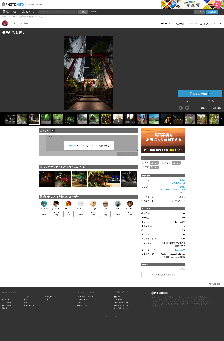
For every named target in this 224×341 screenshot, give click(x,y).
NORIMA (130, 205)
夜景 (147, 167)
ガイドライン (119, 299)
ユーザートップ (166, 23)
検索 (83, 12)
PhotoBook (44, 205)
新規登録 (72, 145)
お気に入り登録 (201, 93)
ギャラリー (27, 302)
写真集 (4, 308)
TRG (118, 205)
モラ (13, 17)
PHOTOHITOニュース (85, 297)
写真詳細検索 (28, 305)
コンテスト (27, 297)
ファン (216, 23)
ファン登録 (23, 23)
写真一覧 (22, 17)
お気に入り (205, 23)
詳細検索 (93, 11)
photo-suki (56, 205)
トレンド (5, 297)
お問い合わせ (82, 305)
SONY (182, 180)
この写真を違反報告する (164, 275)
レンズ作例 (6, 305)
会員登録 (212, 11)
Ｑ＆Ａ (79, 302)
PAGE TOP (216, 284)
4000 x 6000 (180, 250)
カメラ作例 (6, 302)
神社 (147, 163)
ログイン (199, 11)
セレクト (5, 299)
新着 (25, 299)
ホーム (5, 17)
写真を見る (9, 11)
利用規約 (117, 297)
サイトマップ (50, 299)
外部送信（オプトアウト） (124, 305)
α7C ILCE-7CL (178, 183)
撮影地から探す (51, 297)
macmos (68, 205)
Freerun (105, 205)
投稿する (28, 11)
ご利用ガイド (82, 299)
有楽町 (168, 163)
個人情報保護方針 (121, 302)
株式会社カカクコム (122, 308)
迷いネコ (81, 205)
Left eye (93, 205)
